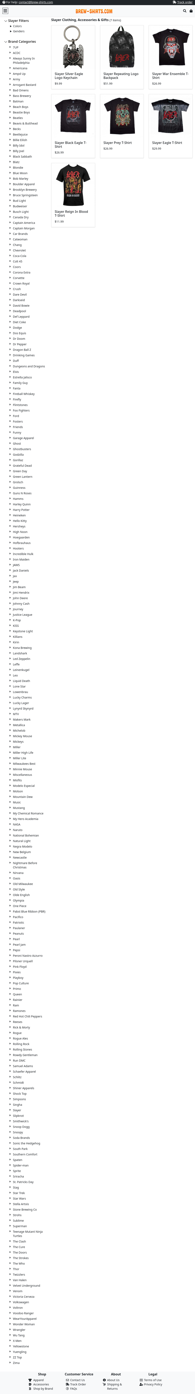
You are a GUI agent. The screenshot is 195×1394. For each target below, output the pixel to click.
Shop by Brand (43, 1389)
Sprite (17, 1171)
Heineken (19, 515)
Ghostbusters (22, 449)
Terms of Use (153, 1380)
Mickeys (18, 742)
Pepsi (16, 950)
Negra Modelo (22, 846)
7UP (15, 47)
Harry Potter (21, 510)
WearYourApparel (24, 1319)
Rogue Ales (20, 1038)
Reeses (17, 1022)
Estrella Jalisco (22, 377)
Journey (18, 609)
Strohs (17, 1215)
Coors (17, 267)
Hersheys (19, 526)
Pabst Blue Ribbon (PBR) (29, 911)
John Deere (20, 598)
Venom (17, 1291)
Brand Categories (22, 41)
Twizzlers (19, 1274)
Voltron (18, 1308)
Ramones (19, 1011)
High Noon (20, 532)
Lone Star (19, 686)
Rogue (17, 1033)
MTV (16, 714)
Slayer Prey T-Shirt (118, 142)
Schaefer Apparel (24, 1071)
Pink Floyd (20, 967)
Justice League (22, 615)
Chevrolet (19, 250)
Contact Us (77, 1380)
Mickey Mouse (22, 736)
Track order (185, 2)
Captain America (24, 223)
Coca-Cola (19, 256)
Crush (17, 289)
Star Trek (19, 1193)
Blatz (16, 162)
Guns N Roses (22, 493)
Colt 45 (17, 261)
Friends (18, 427)
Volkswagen (21, 1302)
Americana (20, 68)
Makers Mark (22, 719)
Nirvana (18, 873)
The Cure (19, 1247)
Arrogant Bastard (24, 85)
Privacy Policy (153, 1384)
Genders (19, 31)
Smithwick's (21, 1121)
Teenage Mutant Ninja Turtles (28, 1234)
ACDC (17, 53)
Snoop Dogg (21, 1127)
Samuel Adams (23, 1066)
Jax (15, 576)
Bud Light (19, 201)
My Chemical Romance (28, 813)
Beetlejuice (20, 134)
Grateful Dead (22, 466)
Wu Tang (19, 1335)
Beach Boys (20, 107)
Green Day (20, 471)
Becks (17, 129)
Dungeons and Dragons (29, 366)
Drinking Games (24, 355)
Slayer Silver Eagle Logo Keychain (69, 76)
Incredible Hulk (23, 554)
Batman (18, 101)
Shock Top (20, 1094)
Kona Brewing (22, 648)
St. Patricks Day (23, 1182)
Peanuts (18, 933)
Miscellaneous (22, 775)
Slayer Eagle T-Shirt (167, 142)
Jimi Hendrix (21, 592)
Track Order (78, 1384)
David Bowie (21, 305)
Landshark (20, 653)
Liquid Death (21, 681)
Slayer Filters (18, 20)
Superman (20, 1226)
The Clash (19, 1241)
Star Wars (19, 1198)
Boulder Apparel (24, 184)
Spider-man (21, 1165)
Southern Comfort (25, 1154)
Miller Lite (19, 758)
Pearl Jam (19, 945)
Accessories (41, 1384)
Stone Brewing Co (25, 1209)
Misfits (17, 780)
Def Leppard (21, 317)
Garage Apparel (23, 438)
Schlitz (17, 1077)
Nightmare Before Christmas (25, 865)
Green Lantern (22, 477)
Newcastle (20, 857)
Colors (17, 26)
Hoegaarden (21, 537)
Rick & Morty (21, 1027)
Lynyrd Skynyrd (23, 708)
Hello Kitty (20, 521)
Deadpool (19, 311)
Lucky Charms (22, 697)
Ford (16, 416)
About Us (113, 1380)
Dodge (17, 328)
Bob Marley (20, 179)
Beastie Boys (21, 112)
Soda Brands (21, 1138)
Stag (16, 1187)
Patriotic (18, 922)
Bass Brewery (22, 96)
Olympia (18, 900)
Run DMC (19, 1060)
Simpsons (19, 1099)
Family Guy (20, 383)
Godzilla (18, 454)
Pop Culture (21, 983)
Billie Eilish (20, 140)
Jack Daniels (21, 570)
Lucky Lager (21, 703)
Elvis (16, 372)
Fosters (18, 421)
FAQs (73, 1389)
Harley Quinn (22, 504)
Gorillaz (18, 460)
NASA (16, 824)
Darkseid (19, 300)
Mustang (19, 808)
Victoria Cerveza (23, 1297)
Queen (17, 994)
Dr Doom (19, 339)
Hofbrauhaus (22, 543)
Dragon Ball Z (22, 350)
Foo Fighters (21, 410)
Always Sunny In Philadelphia (24, 60)
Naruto (17, 830)
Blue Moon (20, 173)
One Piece (19, 906)
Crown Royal (21, 283)
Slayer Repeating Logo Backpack (121, 76)
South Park (20, 1149)
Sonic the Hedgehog (26, 1143)
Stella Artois (21, 1204)
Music (17, 802)
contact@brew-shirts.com (36, 2)
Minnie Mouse (22, 769)
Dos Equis (19, 333)
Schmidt (18, 1082)
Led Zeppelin (21, 659)
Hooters (18, 548)
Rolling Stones (22, 1049)
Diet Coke (19, 322)
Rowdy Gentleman (25, 1055)
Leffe (16, 664)
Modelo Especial (24, 786)
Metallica (19, 725)
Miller (17, 747)
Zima (16, 1363)
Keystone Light (23, 631)
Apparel (38, 1380)
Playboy (18, 978)
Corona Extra (21, 272)
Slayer (17, 1110)
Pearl (16, 939)
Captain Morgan (24, 228)
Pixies (17, 972)
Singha (17, 1105)
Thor (16, 1269)
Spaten (17, 1160)
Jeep (16, 581)
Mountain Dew (23, 797)
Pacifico (18, 917)
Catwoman (20, 239)
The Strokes (21, 1258)
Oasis (16, 878)
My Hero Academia (25, 819)
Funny (17, 432)
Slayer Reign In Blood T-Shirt (71, 213)
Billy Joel (18, 151)
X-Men (17, 1341)
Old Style (19, 889)
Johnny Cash (21, 604)
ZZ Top (17, 1357)
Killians (17, 637)
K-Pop (17, 620)
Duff (16, 361)
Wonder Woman (24, 1324)
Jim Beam (19, 587)
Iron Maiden (21, 559)
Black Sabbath (22, 156)
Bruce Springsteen (25, 195)
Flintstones (20, 405)
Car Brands (20, 234)
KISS (16, 626)
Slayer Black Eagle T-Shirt (71, 144)
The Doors (20, 1252)
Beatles (18, 118)
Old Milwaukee (23, 884)
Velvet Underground (26, 1285)
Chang (17, 245)
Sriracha (18, 1176)
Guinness (19, 488)
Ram (16, 1005)
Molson (18, 791)
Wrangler (19, 1330)
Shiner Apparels (23, 1088)
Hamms (18, 499)
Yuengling (19, 1352)
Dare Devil (20, 294)
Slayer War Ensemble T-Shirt (170, 76)
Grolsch (18, 482)
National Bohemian (26, 835)
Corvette (18, 278)
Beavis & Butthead (25, 123)
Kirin (16, 642)
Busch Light (21, 212)
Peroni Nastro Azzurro (28, 956)
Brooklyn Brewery (25, 190)
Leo (15, 675)
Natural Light (22, 841)
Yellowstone (21, 1346)
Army (16, 79)
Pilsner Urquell (23, 961)
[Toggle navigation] (5, 11)
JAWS (16, 565)
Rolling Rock (21, 1044)
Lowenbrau (20, 692)
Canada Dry (21, 217)
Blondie (18, 167)
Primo (17, 989)
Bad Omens (21, 90)
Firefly (17, 399)
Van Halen (20, 1280)
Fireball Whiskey (24, 394)
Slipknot (18, 1116)
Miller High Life (23, 753)
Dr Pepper (20, 344)
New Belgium (22, 852)
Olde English (21, 895)
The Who (19, 1263)
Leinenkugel (21, 670)
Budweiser (20, 206)
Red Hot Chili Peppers (27, 1016)
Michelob (19, 730)
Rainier (17, 1000)
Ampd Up (19, 74)
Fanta (17, 388)
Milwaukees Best (24, 764)
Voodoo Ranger (23, 1313)
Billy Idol (18, 145)
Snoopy (18, 1132)
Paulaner (19, 928)
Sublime (18, 1220)
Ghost (17, 443)
